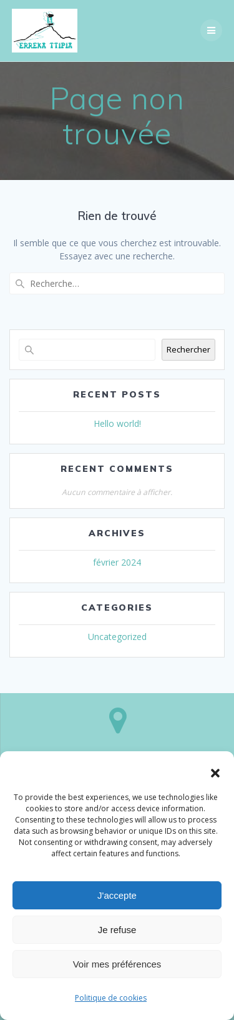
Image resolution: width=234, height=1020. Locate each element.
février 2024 (117, 562)
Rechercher (188, 349)
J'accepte (117, 895)
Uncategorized (117, 636)
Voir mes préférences (117, 964)
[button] (215, 773)
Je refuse (117, 929)
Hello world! (117, 423)
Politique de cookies (111, 997)
